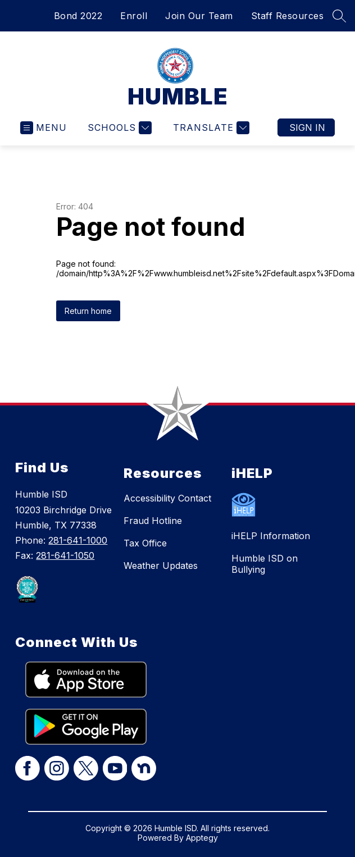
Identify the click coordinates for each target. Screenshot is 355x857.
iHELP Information (270, 535)
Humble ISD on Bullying (264, 564)
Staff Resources (287, 15)
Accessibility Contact (167, 498)
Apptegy (202, 837)
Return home (88, 311)
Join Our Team (199, 15)
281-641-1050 (65, 555)
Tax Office (145, 543)
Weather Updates (161, 565)
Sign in (307, 127)
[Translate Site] (209, 128)
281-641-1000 (77, 540)
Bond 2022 (78, 15)
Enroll (133, 15)
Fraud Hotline (153, 520)
